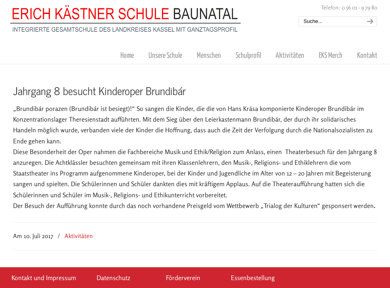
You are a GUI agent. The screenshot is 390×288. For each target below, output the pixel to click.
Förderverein (183, 278)
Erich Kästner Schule (126, 17)
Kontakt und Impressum (43, 278)
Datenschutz (113, 278)
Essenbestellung (253, 278)
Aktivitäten (79, 236)
